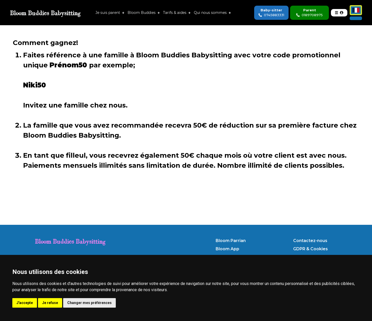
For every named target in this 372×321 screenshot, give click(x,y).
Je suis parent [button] (109, 12)
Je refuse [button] (50, 303)
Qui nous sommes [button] (211, 12)
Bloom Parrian (231, 240)
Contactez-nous (310, 240)
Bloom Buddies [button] (143, 12)
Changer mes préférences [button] (89, 303)
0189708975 (309, 15)
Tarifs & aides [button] (175, 12)
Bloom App (227, 248)
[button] (339, 12)
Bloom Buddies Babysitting (70, 241)
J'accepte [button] (24, 303)
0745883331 (271, 15)
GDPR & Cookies (310, 248)
